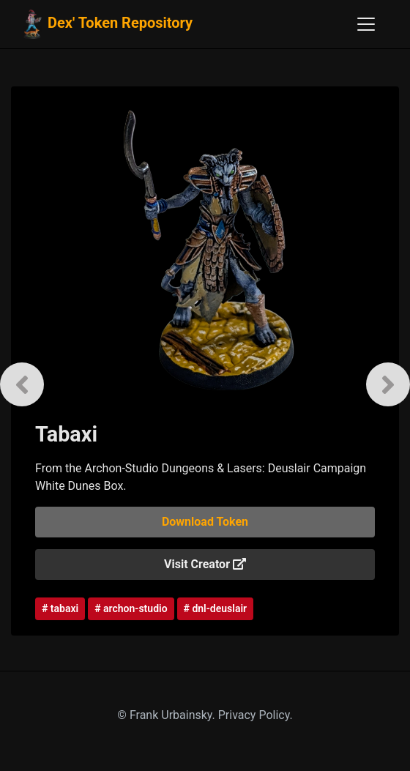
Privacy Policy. (255, 715)
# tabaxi (60, 608)
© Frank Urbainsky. (167, 715)
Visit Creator (205, 564)
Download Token (205, 522)
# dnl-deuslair (215, 608)
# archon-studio (130, 608)
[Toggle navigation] (366, 24)
